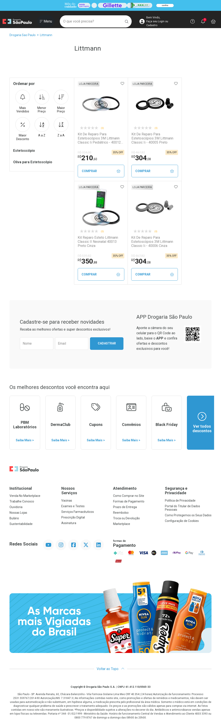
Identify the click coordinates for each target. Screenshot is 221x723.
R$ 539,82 (84, 256)
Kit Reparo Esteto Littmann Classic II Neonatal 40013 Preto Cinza (98, 241)
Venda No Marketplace (24, 495)
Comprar (101, 171)
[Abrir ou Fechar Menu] (46, 21)
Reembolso (121, 512)
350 (87, 261)
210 (87, 157)
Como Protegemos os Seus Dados (188, 515)
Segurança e (188, 490)
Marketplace (121, 524)
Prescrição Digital (73, 517)
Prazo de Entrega (125, 507)
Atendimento (125, 488)
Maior (61, 102)
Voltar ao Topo (111, 669)
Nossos (84, 490)
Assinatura (68, 523)
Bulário (14, 518)
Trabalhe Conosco (21, 501)
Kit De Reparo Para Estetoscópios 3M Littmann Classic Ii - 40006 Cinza (152, 241)
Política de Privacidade (180, 500)
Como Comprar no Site (128, 495)
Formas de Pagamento (128, 501)
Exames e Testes (73, 506)
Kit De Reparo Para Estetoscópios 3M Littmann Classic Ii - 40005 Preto (152, 138)
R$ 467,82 (138, 152)
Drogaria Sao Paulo (22, 35)
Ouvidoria (15, 507)
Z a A (61, 127)
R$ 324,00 (84, 152)
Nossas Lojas (18, 512)
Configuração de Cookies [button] (182, 521)
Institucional (20, 488)
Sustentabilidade (21, 524)
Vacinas (66, 500)
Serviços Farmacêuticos (77, 511)
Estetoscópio (24, 151)
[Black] (110, 5)
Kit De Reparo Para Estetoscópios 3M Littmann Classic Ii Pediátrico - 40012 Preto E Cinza (99, 138)
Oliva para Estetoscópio (32, 162)
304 (141, 157)
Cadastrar (107, 343)
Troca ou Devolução (126, 518)
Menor (42, 102)
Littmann (46, 35)
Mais (22, 102)
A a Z (42, 127)
